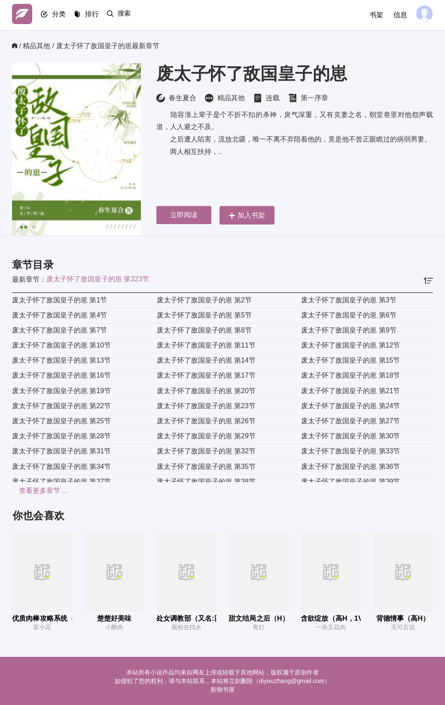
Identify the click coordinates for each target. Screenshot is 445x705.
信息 (398, 14)
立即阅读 (184, 215)
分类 (63, 15)
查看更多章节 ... (36, 490)
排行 (98, 15)
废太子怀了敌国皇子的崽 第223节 (97, 279)
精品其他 (36, 45)
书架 (374, 14)
